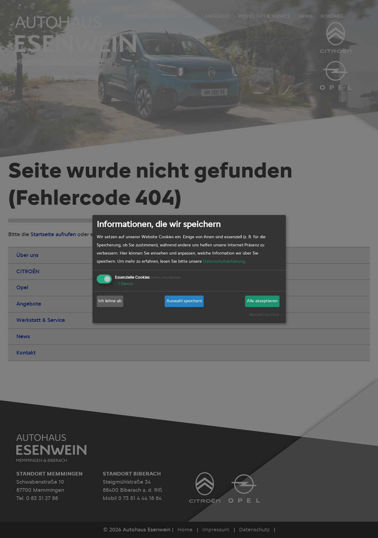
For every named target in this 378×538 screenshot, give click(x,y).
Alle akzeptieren (262, 301)
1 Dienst (124, 284)
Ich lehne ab (109, 301)
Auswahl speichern (184, 301)
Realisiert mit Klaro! (264, 314)
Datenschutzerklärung (224, 261)
